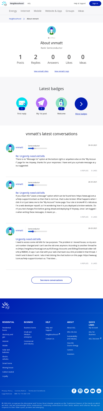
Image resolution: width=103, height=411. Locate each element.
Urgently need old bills (28, 239)
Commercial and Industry (29, 342)
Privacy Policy (7, 389)
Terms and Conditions (37, 389)
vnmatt (19, 147)
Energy (13, 10)
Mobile (37, 10)
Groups (70, 10)
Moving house (7, 367)
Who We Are (72, 331)
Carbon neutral (8, 371)
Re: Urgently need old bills (30, 156)
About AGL (71, 327)
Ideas (81, 10)
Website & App (53, 10)
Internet (25, 10)
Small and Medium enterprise (28, 334)
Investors (70, 353)
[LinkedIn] (98, 389)
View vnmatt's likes (41, 71)
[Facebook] (74, 389)
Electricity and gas (7, 335)
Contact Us (50, 338)
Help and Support (49, 328)
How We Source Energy (72, 343)
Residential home (6, 328)
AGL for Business (92, 332)
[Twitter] (86, 389)
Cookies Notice (20, 389)
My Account (93, 327)
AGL (29, 3)
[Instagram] (80, 389)
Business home (30, 327)
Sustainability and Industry (72, 337)
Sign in (95, 3)
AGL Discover (94, 338)
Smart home (7, 363)
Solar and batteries (6, 350)
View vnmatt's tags (62, 71)
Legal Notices (7, 392)
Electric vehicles (5, 357)
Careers (70, 349)
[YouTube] (92, 389)
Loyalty (5, 376)
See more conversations (51, 280)
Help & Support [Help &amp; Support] (80, 3)
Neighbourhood (17, 3)
